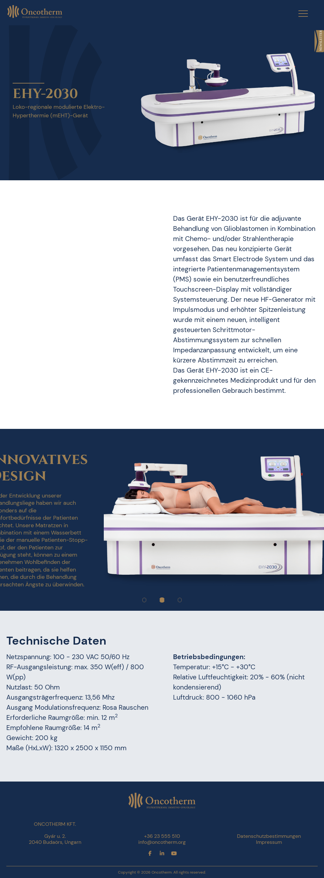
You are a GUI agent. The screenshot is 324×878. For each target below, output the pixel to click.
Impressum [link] (269, 842)
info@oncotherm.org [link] (162, 842)
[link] (319, 41)
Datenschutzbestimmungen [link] (269, 836)
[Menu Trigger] (299, 13)
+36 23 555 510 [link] (162, 836)
